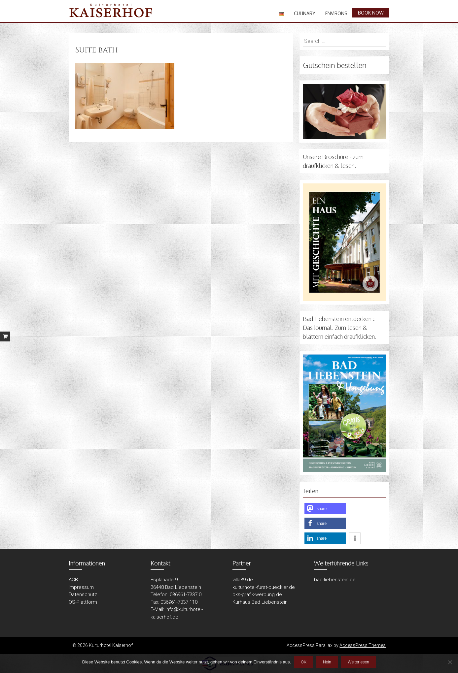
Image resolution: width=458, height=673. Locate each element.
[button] (325, 508)
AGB (73, 580)
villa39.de (242, 580)
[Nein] (449, 662)
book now (371, 13)
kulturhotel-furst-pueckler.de (263, 587)
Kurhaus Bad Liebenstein (260, 602)
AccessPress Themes (362, 645)
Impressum (81, 587)
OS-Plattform (83, 602)
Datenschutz (83, 594)
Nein (327, 661)
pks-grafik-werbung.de (257, 594)
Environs (336, 13)
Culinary (304, 13)
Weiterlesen (358, 661)
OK (303, 661)
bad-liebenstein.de (335, 580)
